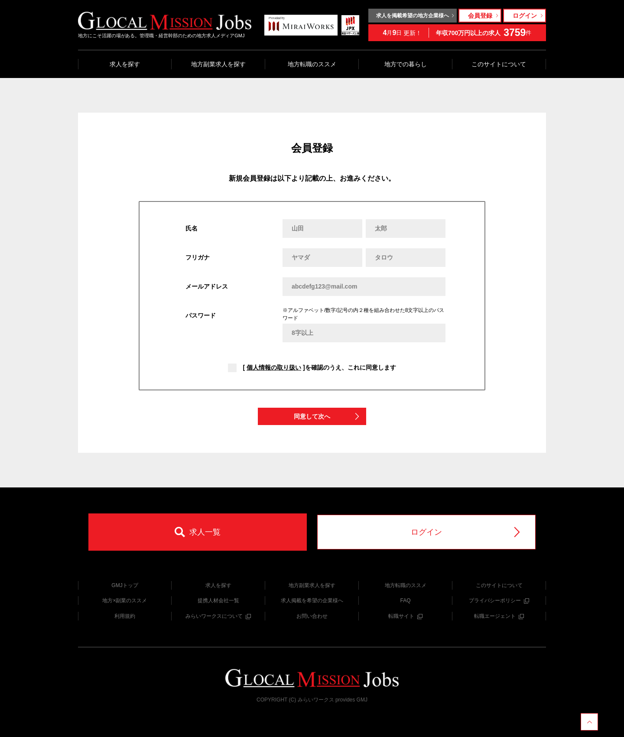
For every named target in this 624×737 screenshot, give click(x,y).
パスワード (200, 315)
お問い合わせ (312, 616)
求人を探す (125, 64)
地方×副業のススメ (124, 600)
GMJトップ (124, 585)
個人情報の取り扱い (274, 367)
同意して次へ (327, 416)
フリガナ (197, 257)
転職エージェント (499, 616)
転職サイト (405, 616)
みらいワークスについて (218, 616)
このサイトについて (498, 64)
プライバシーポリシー (499, 600)
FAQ (405, 600)
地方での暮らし (405, 64)
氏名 (191, 228)
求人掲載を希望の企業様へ (312, 600)
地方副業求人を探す (218, 64)
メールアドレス (206, 286)
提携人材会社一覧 (218, 600)
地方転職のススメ (312, 64)
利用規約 (124, 616)
